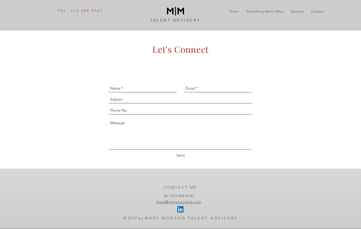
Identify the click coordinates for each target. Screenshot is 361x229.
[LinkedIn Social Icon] (180, 209)
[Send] (180, 155)
